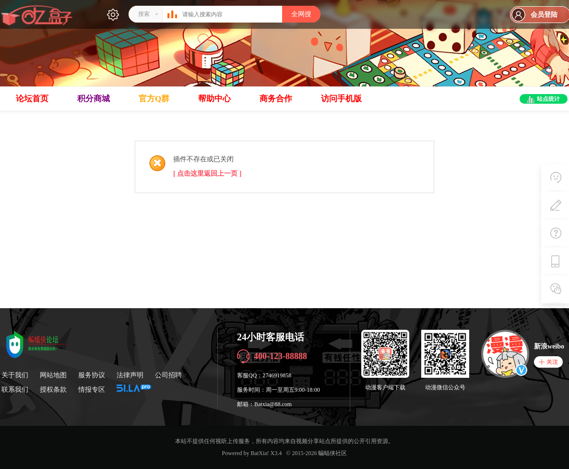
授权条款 (53, 389)
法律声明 (130, 375)
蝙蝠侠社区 (332, 453)
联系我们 (14, 389)
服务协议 (91, 375)
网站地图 (53, 375)
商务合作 (276, 98)
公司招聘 (168, 375)
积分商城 (93, 98)
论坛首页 (32, 98)
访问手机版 (341, 98)
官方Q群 (154, 98)
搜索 (144, 14)
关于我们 (14, 375)
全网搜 (301, 14)
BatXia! (260, 453)
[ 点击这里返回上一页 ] (207, 173)
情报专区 (91, 389)
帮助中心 (214, 98)
